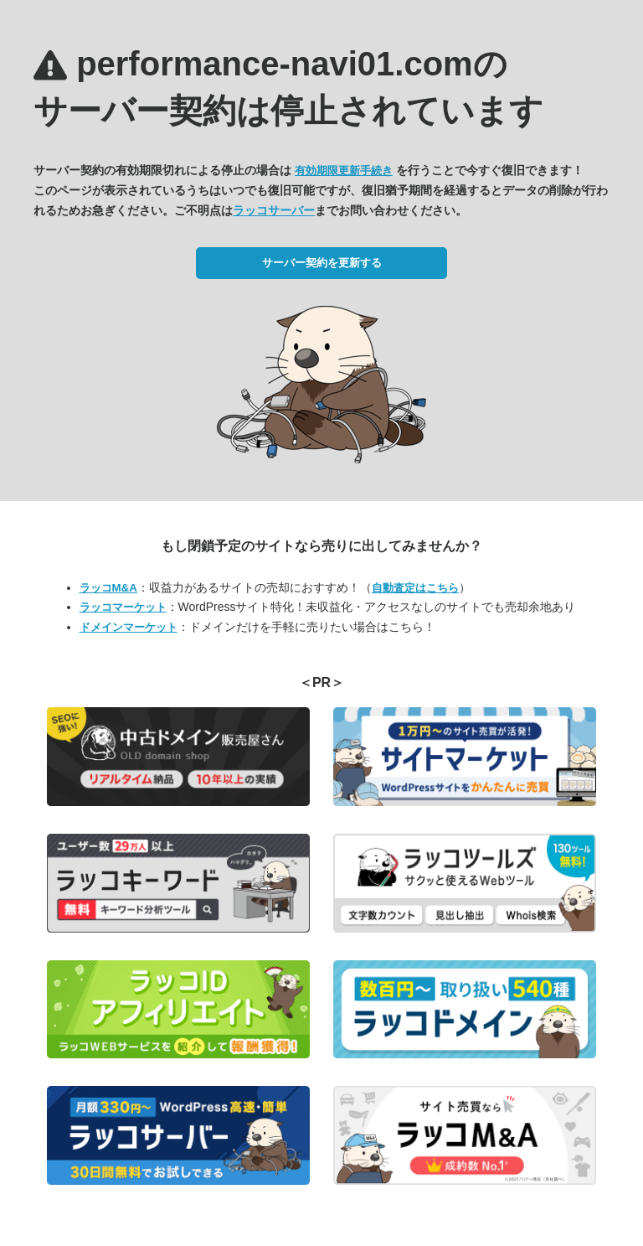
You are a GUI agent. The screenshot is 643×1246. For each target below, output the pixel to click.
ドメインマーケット (128, 627)
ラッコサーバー (274, 210)
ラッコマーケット (123, 607)
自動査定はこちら (415, 588)
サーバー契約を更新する (322, 262)
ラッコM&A (108, 588)
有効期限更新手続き (344, 170)
